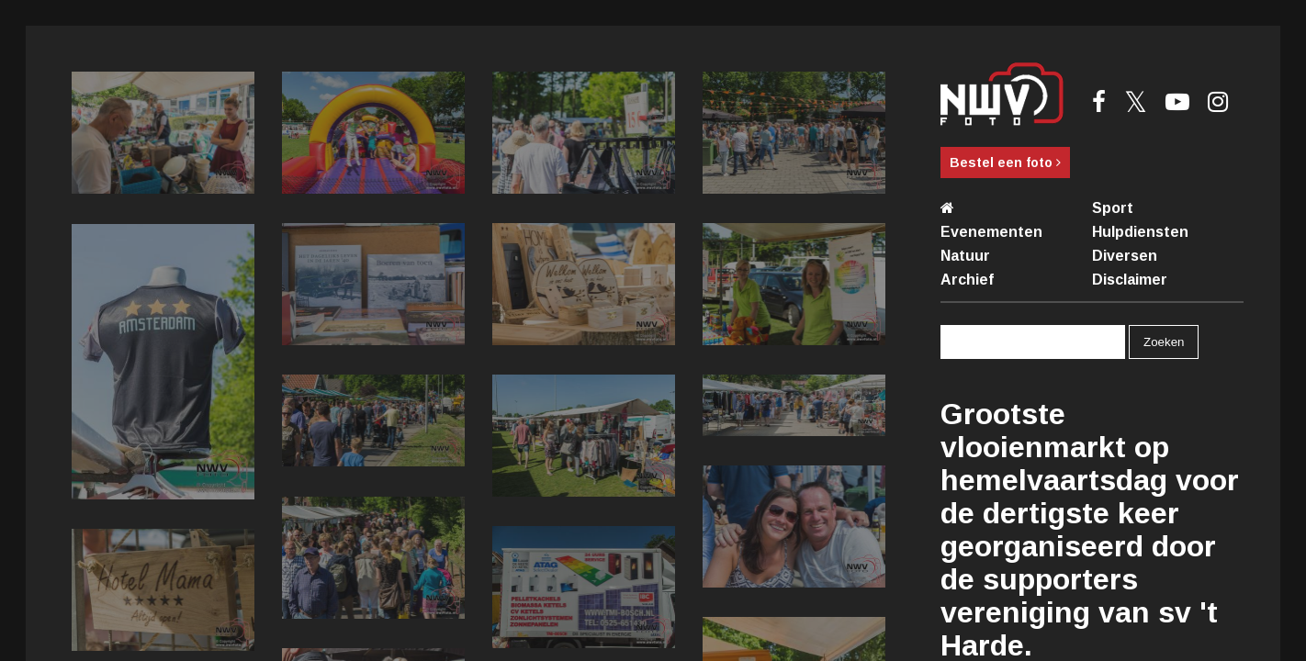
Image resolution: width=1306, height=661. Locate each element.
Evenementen (991, 232)
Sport (1112, 208)
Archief (967, 279)
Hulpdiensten (1140, 232)
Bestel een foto (1005, 162)
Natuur (965, 255)
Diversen (1124, 255)
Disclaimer (1129, 279)
